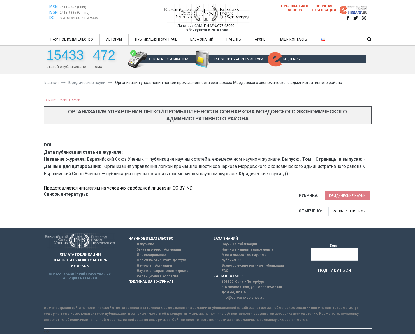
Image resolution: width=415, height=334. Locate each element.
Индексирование (151, 255)
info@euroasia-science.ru (243, 298)
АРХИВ (260, 39)
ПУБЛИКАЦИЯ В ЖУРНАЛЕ (156, 39)
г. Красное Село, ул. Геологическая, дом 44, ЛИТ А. (252, 289)
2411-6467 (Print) (73, 7)
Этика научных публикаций (159, 249)
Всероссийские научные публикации (253, 265)
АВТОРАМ (114, 39)
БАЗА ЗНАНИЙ (201, 39)
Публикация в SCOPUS (294, 8)
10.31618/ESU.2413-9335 (78, 18)
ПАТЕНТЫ (234, 39)
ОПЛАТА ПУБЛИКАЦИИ (168, 59)
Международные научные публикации (244, 257)
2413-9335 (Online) (74, 13)
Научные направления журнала (162, 271)
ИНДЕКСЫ (292, 59)
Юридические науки (62, 100)
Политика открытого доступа (161, 260)
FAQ (225, 271)
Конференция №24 (349, 211)
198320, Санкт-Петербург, (243, 282)
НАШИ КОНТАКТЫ (293, 39)
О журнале (145, 244)
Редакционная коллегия (157, 276)
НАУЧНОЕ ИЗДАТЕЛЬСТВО (71, 39)
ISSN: (54, 7)
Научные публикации (154, 265)
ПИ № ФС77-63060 (219, 26)
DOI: (53, 17)
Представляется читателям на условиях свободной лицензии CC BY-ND (118, 188)
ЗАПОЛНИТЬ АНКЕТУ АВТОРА (238, 59)
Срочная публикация (324, 8)
